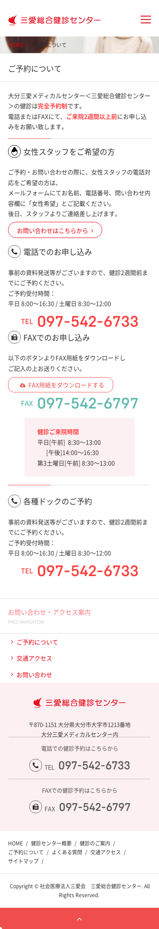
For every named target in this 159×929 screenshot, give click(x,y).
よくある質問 (67, 852)
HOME (15, 45)
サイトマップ (23, 861)
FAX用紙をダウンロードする (66, 385)
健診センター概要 (51, 843)
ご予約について (37, 642)
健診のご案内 (95, 843)
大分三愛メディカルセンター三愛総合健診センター (50, 20)
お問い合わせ (34, 674)
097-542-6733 (94, 765)
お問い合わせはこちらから (52, 230)
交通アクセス (34, 658)
